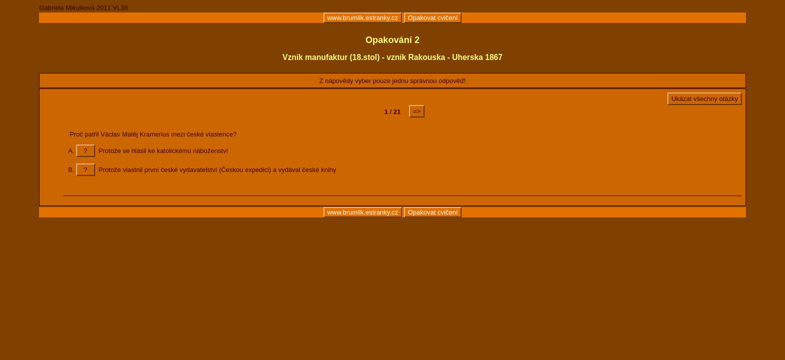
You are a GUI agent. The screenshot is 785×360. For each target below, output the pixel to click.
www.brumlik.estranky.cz (362, 18)
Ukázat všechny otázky (704, 98)
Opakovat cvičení (433, 18)
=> (417, 111)
